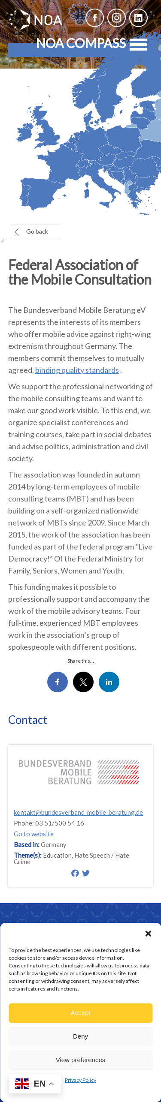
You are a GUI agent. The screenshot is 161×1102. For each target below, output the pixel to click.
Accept (81, 1012)
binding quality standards (77, 370)
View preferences (81, 1059)
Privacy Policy (80, 1080)
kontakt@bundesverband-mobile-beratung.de (78, 812)
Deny (80, 1036)
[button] (148, 933)
